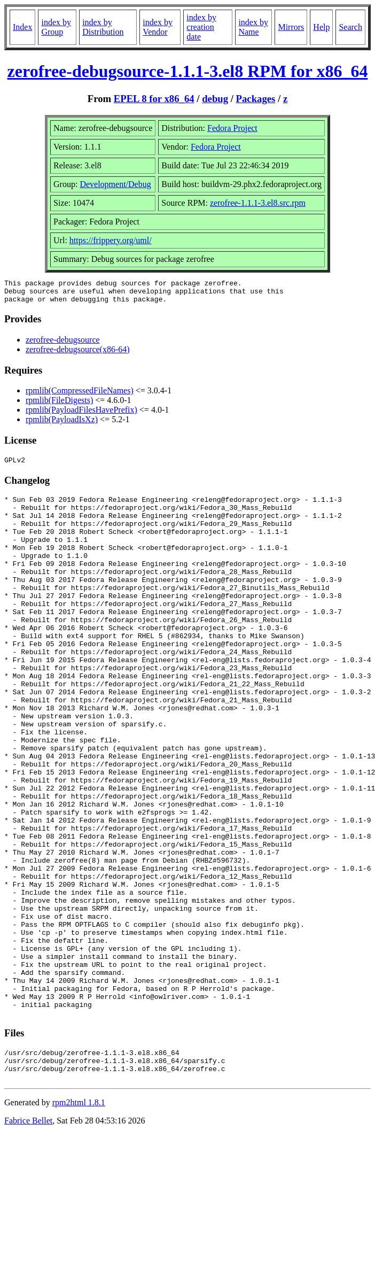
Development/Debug (115, 184)
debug (215, 98)
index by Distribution (102, 27)
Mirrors (291, 27)
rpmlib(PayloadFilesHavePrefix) (81, 414)
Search (350, 27)
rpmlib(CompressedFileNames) (80, 395)
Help (321, 27)
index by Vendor (158, 27)
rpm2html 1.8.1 (78, 1219)
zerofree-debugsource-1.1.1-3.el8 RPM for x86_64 (187, 71)
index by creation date (201, 27)
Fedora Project (232, 128)
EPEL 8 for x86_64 (154, 98)
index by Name (253, 27)
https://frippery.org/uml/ (110, 240)
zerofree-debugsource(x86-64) (78, 354)
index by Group (56, 27)
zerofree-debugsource (63, 344)
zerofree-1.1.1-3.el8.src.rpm (258, 202)
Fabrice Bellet (28, 1237)
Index (22, 27)
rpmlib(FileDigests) (59, 404)
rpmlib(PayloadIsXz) (62, 424)
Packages (256, 98)
